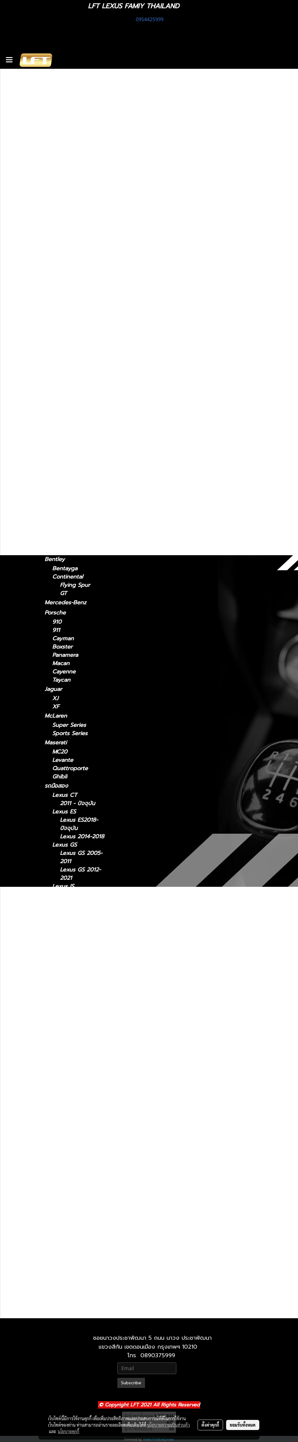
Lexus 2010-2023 (82, 1284)
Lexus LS (56, 343)
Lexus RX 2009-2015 (81, 1189)
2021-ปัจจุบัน (68, 193)
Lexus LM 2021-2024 (80, 957)
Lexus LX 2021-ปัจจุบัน (80, 1081)
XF (55, 707)
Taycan (61, 680)
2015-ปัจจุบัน (68, 380)
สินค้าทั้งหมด (60, 114)
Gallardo (63, 550)
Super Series (69, 725)
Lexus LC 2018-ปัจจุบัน (80, 998)
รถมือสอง (56, 785)
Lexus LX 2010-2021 (80, 1064)
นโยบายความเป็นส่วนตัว (168, 1425)
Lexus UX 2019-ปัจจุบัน (81, 1247)
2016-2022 (66, 415)
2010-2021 (65, 1311)
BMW (51, 477)
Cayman (63, 638)
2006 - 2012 (68, 209)
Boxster (62, 647)
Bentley (55, 559)
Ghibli (59, 777)
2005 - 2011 (67, 263)
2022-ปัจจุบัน (68, 289)
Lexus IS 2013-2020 (79, 932)
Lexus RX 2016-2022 (80, 1205)
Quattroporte (70, 768)
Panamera (65, 655)
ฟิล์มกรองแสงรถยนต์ (70, 134)
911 (56, 630)
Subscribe (131, 1383)
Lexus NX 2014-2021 (81, 1106)
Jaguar (53, 689)
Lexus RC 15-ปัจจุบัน (77, 1147)
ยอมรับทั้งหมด (243, 1425)
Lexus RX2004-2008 (80, 1172)
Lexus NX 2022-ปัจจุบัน (81, 1122)
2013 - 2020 (68, 201)
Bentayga (64, 568)
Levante (62, 760)
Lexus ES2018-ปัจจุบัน (79, 824)
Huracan (63, 542)
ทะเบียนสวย (58, 104)
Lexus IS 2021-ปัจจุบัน (79, 899)
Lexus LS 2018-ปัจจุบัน (80, 1039)
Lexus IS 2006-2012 (80, 915)
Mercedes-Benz (65, 602)
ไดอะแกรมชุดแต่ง (65, 124)
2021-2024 (66, 316)
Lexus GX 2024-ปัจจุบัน (81, 1272)
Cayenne (64, 672)
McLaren (56, 715)
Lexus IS (55, 183)
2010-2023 (66, 468)
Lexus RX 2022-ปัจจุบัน (81, 1222)
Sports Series (70, 733)
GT (63, 593)
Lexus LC (57, 325)
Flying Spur (75, 585)
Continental (67, 577)
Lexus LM (57, 298)
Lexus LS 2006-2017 (81, 1023)
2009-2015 (66, 406)
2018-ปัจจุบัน (68, 334)
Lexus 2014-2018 (82, 836)
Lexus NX (57, 271)
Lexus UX (57, 432)
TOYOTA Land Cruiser (74, 495)
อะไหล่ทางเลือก (62, 154)
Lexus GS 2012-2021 (80, 874)
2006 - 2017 (68, 361)
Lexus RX (57, 388)
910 (56, 622)
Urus (58, 533)
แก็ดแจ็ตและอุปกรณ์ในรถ (74, 144)
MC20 (59, 752)
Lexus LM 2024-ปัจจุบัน (81, 973)
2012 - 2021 (67, 254)
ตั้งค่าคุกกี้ (210, 1425)
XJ (55, 698)
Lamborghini (61, 524)
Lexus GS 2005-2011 (81, 857)
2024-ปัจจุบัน (68, 308)
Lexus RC (57, 370)
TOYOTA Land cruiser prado (73, 509)
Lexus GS (57, 245)
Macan (60, 663)
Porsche (55, 612)
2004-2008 (67, 398)
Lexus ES (56, 218)
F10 (56, 486)
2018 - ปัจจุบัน (70, 228)
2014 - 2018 (67, 236)
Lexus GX (57, 450)
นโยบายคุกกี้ (68, 1431)
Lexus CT (57, 165)
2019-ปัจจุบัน (68, 441)
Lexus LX (64, 1052)
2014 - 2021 (67, 281)
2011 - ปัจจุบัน (69, 174)
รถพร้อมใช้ (57, 94)
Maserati (56, 742)
